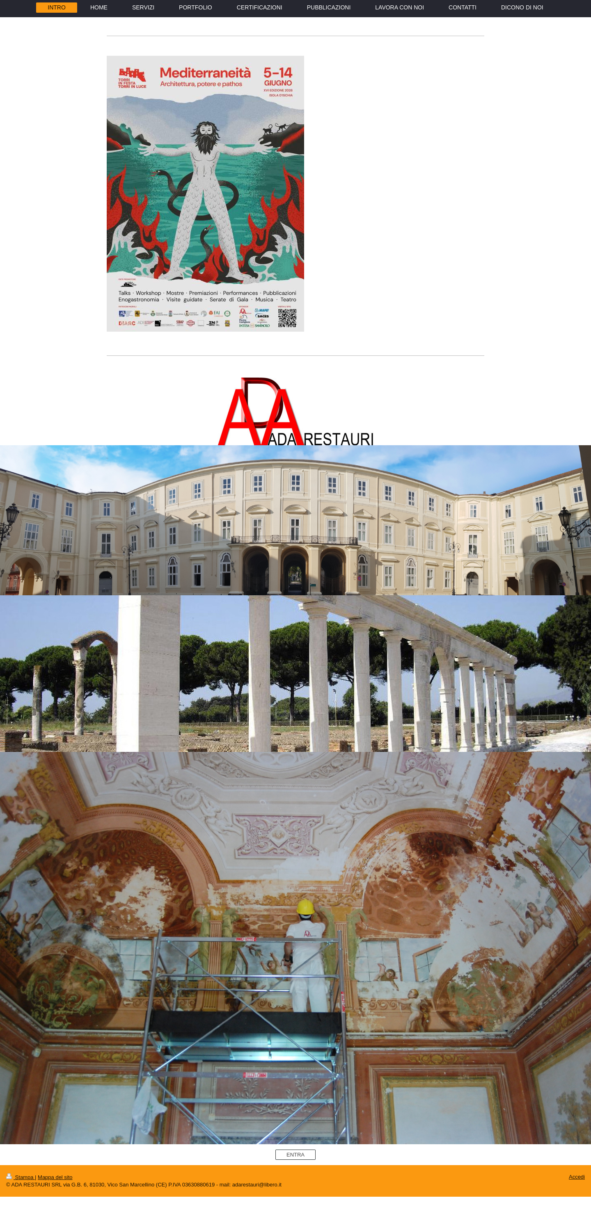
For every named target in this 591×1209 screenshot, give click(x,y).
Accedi (577, 1177)
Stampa (20, 1177)
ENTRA (295, 1155)
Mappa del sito (55, 1177)
